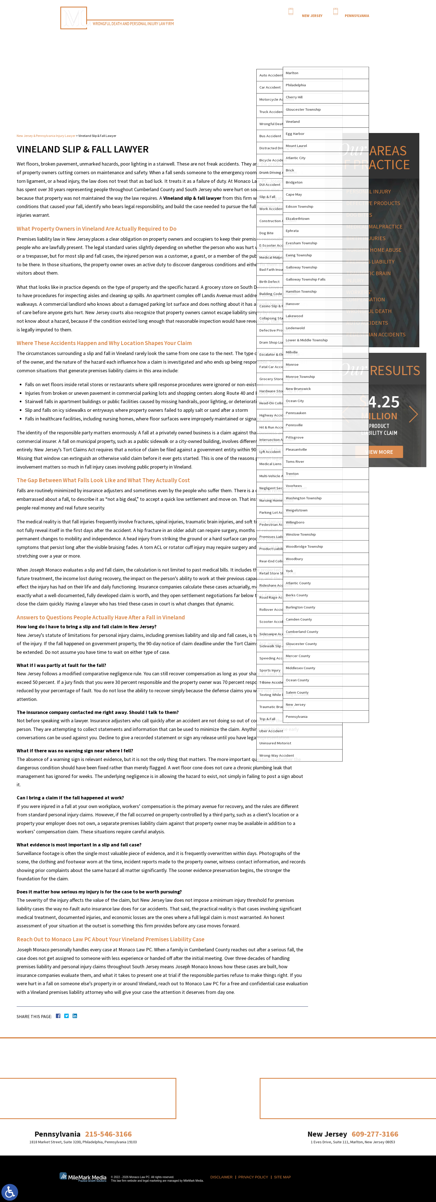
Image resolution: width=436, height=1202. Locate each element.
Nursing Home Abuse (375, 249)
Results (304, 22)
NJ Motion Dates (324, 22)
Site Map (282, 1177)
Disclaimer (221, 1177)
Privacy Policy (253, 1177)
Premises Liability (372, 261)
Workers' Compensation (367, 296)
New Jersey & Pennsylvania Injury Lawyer (46, 136)
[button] (392, 414)
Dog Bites (361, 214)
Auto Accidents (369, 322)
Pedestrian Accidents (377, 334)
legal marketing (152, 1180)
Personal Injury (269, 22)
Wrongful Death (371, 310)
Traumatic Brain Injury (370, 277)
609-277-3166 (312, 11)
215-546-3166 (357, 11)
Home (223, 22)
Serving (290, 22)
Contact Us (357, 22)
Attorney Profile (242, 22)
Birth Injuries (367, 238)
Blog (342, 22)
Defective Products (375, 202)
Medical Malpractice (376, 226)
